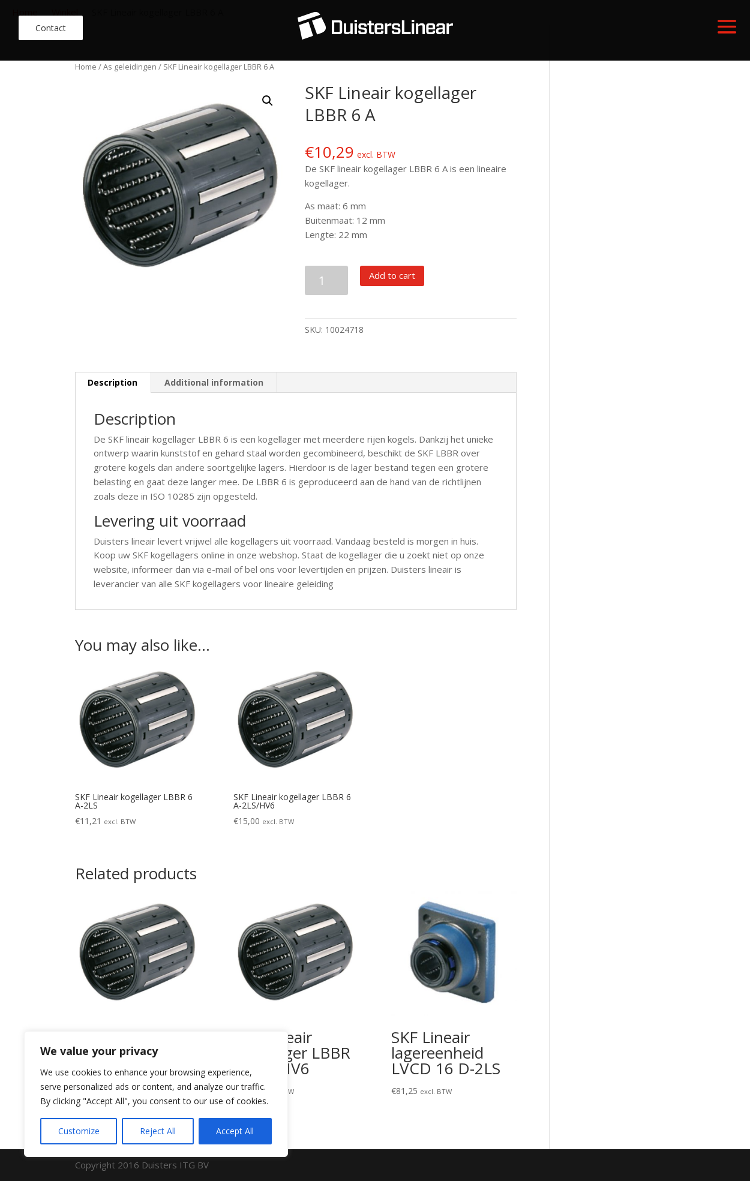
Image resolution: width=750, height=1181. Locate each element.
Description (112, 382)
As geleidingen (130, 66)
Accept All (235, 1131)
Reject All (158, 1131)
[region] (156, 1094)
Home (86, 66)
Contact (50, 28)
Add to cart (392, 275)
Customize (79, 1131)
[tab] (112, 382)
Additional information (213, 382)
